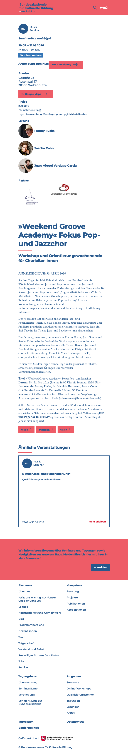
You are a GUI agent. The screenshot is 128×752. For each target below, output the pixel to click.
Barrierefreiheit (28, 727)
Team (21, 637)
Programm (74, 676)
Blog (21, 618)
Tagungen (73, 700)
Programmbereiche (31, 625)
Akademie (25, 585)
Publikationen (76, 603)
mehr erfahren (97, 521)
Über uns (24, 591)
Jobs (21, 661)
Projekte (72, 597)
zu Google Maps (35, 94)
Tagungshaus (27, 676)
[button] (26, 429)
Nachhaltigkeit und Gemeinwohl (39, 612)
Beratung (73, 591)
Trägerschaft (26, 643)
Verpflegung (26, 694)
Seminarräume (28, 688)
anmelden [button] (100, 567)
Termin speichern (30, 55)
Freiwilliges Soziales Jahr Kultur (38, 655)
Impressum (25, 721)
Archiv (71, 712)
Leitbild (23, 606)
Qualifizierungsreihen (81, 694)
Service (23, 667)
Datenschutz (75, 721)
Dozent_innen (27, 631)
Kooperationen (76, 609)
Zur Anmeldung (65, 64)
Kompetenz (74, 585)
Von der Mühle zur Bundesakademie (30, 702)
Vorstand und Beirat (31, 649)
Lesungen (73, 706)
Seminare (73, 682)
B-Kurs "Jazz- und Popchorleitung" (46, 474)
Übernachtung (28, 682)
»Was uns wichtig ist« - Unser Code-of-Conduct (37, 599)
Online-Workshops (79, 688)
